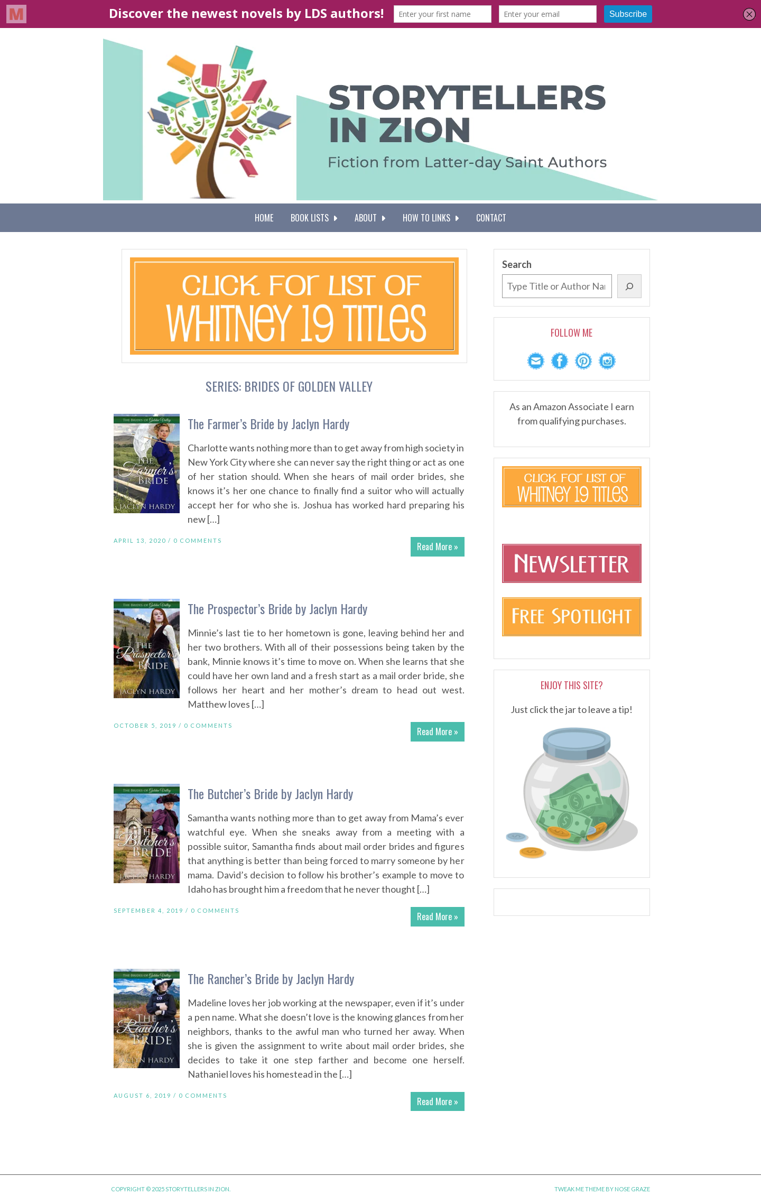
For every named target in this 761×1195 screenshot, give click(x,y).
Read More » (437, 546)
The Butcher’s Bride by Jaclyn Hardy (270, 793)
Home (264, 217)
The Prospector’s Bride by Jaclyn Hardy (277, 608)
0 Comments (197, 540)
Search (517, 264)
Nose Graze (632, 1188)
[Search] (629, 286)
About (370, 217)
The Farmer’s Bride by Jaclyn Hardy (268, 423)
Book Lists (314, 217)
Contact (491, 217)
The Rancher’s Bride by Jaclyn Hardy (271, 978)
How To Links (431, 217)
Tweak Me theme (579, 1188)
